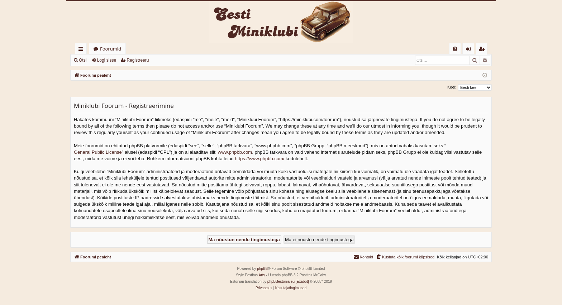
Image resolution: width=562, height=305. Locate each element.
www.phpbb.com (235, 152)
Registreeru (138, 60)
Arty (262, 275)
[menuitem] (455, 48)
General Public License (98, 152)
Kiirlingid (82, 50)
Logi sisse (106, 60)
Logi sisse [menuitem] (470, 50)
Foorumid (110, 49)
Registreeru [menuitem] (483, 50)
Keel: (451, 87)
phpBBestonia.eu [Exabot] (288, 281)
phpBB (262, 269)
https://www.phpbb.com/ (259, 158)
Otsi (82, 60)
